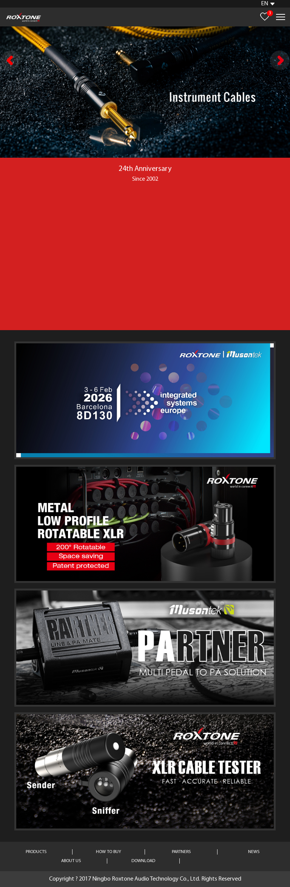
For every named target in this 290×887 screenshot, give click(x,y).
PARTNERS (181, 852)
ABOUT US (71, 861)
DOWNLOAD (143, 861)
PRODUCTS (36, 852)
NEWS (253, 852)
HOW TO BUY (108, 852)
